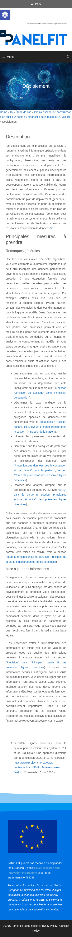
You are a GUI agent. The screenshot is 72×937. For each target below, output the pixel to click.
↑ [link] (54, 772)
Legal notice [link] (31, 925)
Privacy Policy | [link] (49, 925)
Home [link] (3, 112)
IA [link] (11, 112)
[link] (5, 15)
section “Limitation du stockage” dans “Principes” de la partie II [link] (40, 392)
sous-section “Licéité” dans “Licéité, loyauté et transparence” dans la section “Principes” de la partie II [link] (40, 426)
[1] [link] (52, 227)
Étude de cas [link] (23, 112)
